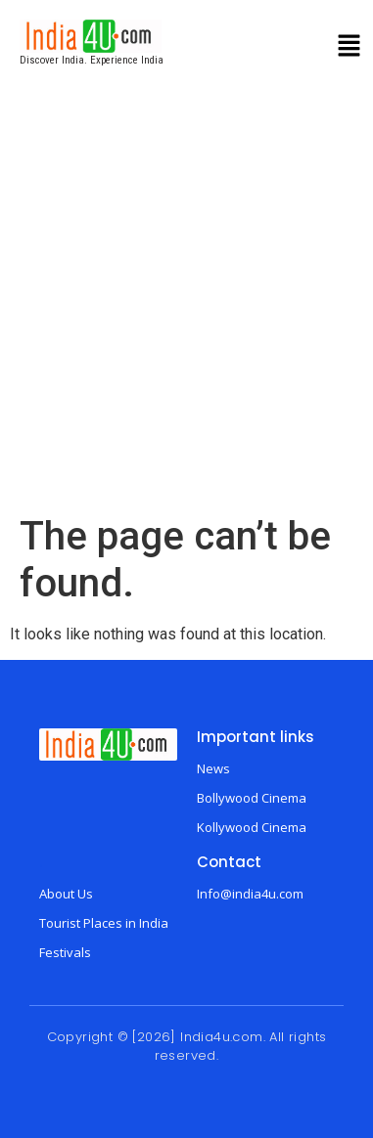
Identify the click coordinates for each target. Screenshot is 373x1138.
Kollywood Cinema (251, 827)
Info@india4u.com (250, 893)
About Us (66, 893)
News (213, 768)
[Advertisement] (183, 320)
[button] (349, 47)
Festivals (65, 952)
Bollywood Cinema (251, 798)
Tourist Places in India (103, 923)
